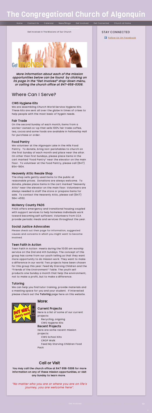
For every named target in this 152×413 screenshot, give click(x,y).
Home (19, 23)
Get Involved (82, 23)
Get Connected (101, 23)
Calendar (49, 23)
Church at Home (122, 23)
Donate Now (74, 28)
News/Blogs (65, 23)
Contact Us (33, 23)
